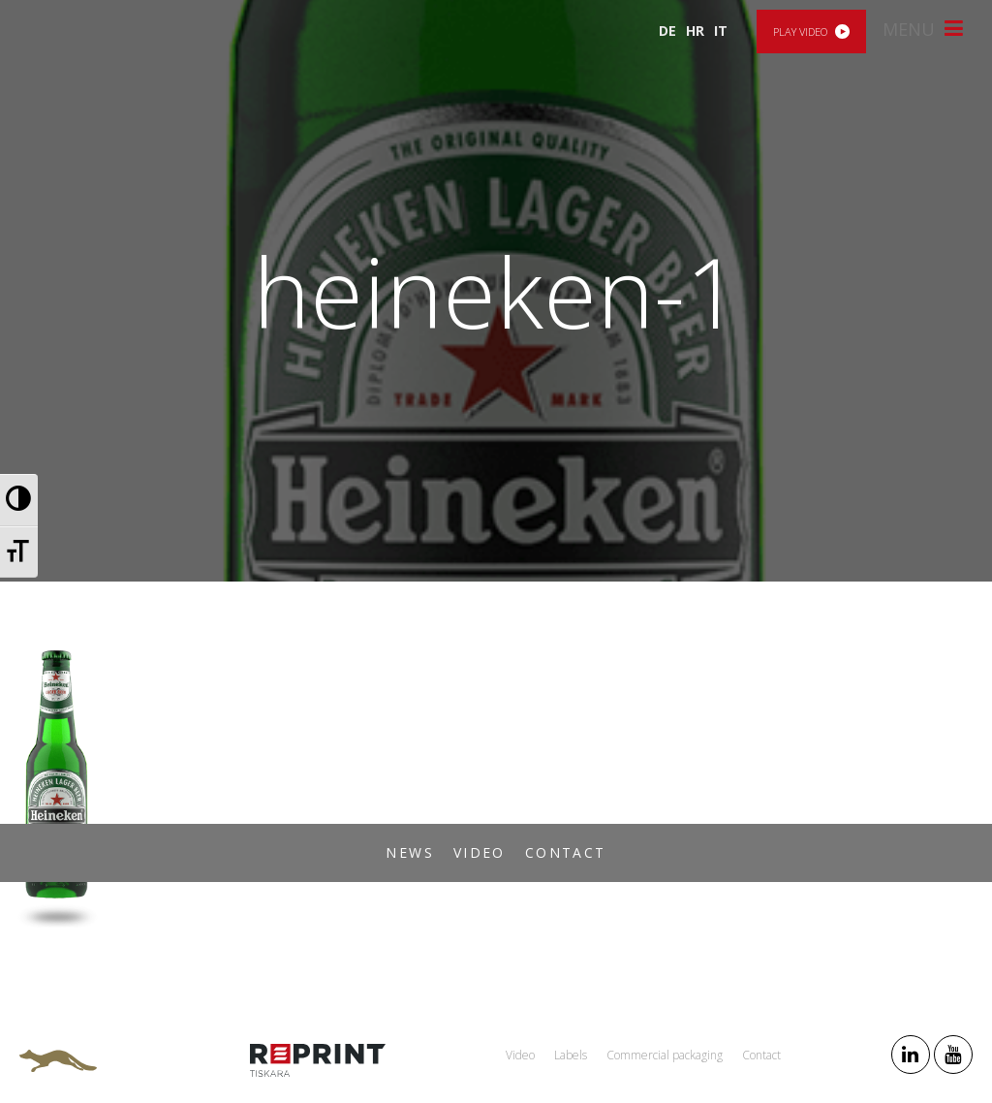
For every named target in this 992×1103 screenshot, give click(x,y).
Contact (565, 852)
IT (721, 30)
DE (667, 30)
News (410, 852)
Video (479, 852)
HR (695, 30)
